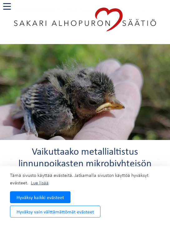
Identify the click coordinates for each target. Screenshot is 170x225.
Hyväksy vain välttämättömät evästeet (55, 211)
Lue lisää (40, 182)
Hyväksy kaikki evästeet (40, 197)
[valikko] (7, 6)
